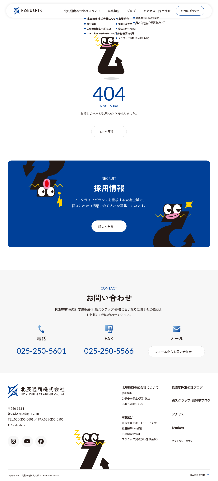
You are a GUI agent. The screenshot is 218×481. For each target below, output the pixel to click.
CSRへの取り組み (132, 404)
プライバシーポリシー (183, 440)
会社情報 (127, 393)
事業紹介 (114, 10)
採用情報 (164, 10)
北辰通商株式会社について (82, 10)
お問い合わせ (190, 10)
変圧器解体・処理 (132, 428)
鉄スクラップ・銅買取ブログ (191, 400)
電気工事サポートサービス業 (139, 423)
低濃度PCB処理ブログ (187, 387)
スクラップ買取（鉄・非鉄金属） (140, 439)
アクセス (149, 10)
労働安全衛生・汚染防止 (136, 398)
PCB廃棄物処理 (131, 434)
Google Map (17, 425)
